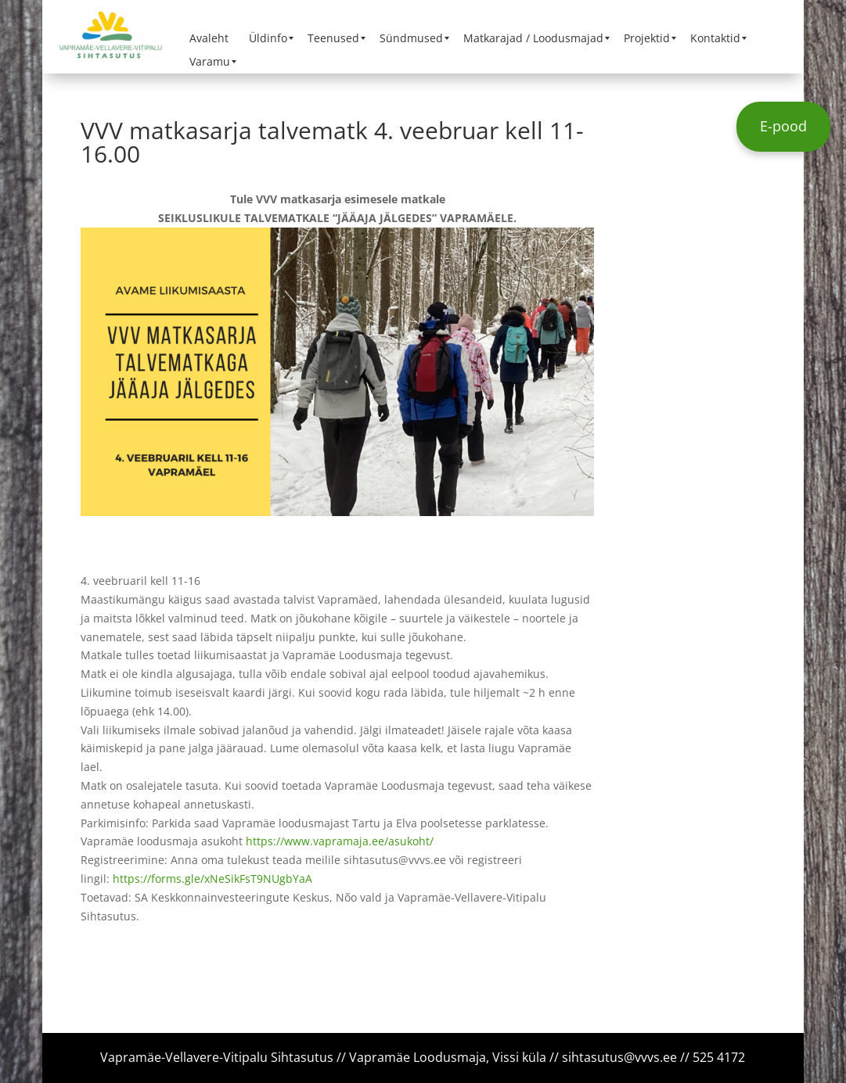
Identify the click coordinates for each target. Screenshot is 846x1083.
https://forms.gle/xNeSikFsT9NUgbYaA (212, 878)
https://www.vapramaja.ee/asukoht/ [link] (340, 841)
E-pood (783, 126)
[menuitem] (209, 38)
